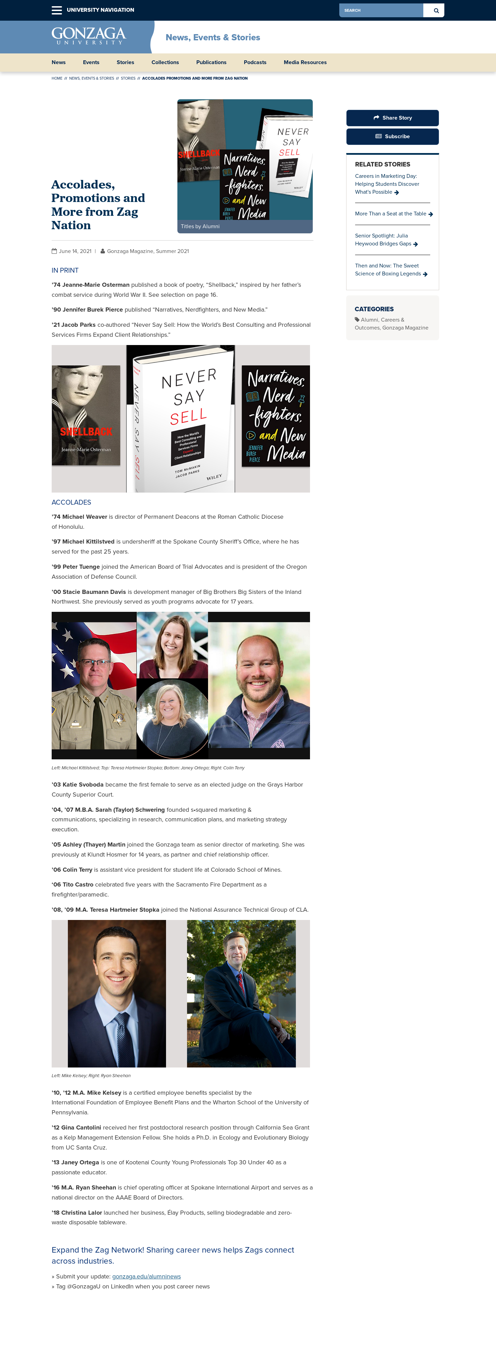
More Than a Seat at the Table (390, 213)
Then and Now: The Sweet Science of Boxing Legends (388, 269)
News (59, 62)
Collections (165, 62)
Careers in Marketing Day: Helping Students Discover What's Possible (387, 184)
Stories (125, 62)
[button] (57, 10)
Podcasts (255, 62)
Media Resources (305, 62)
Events (91, 62)
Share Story (397, 118)
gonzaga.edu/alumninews (146, 1276)
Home (57, 78)
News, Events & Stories (213, 37)
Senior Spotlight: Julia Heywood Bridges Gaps (383, 239)
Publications (211, 62)
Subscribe (397, 136)
